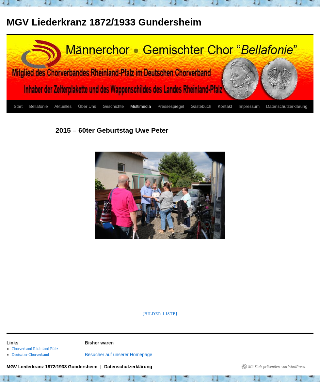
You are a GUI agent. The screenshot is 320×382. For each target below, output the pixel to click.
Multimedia (140, 106)
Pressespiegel (170, 106)
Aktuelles (63, 106)
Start (18, 106)
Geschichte (113, 106)
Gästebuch (201, 106)
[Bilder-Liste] (160, 313)
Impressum (249, 106)
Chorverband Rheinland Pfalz (35, 348)
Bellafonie (38, 106)
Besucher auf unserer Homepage (118, 354)
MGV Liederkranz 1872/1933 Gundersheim (104, 22)
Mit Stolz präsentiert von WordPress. (277, 366)
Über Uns (87, 106)
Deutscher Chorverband (30, 354)
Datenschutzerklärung (286, 106)
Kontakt (225, 106)
